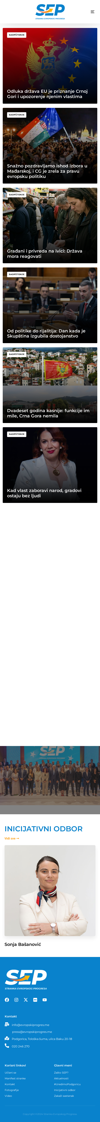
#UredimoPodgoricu (67, 1084)
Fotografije (12, 1090)
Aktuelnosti (61, 1078)
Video (8, 1095)
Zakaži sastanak (64, 1095)
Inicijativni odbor (64, 1090)
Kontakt (10, 1084)
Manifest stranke (15, 1078)
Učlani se (10, 1072)
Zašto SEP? (61, 1072)
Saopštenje (17, 35)
